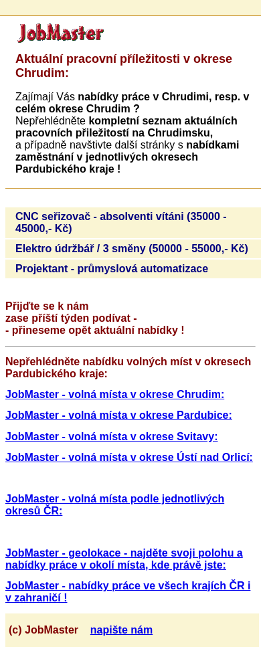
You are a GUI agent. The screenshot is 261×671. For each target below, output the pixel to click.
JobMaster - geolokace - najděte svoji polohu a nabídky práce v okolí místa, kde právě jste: (124, 559)
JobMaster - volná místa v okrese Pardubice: (118, 415)
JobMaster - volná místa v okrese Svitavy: (111, 436)
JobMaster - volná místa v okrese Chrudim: (114, 394)
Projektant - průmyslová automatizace (111, 268)
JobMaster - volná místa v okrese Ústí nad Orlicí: (129, 457)
